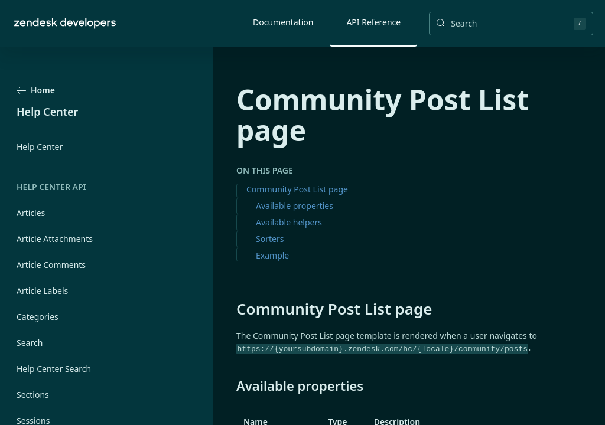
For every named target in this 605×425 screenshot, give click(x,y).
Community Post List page (297, 189)
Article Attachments (55, 238)
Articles (31, 212)
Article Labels (42, 290)
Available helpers (289, 222)
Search (30, 342)
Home (36, 90)
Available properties (294, 205)
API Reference (373, 22)
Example (272, 255)
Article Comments (51, 264)
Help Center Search (54, 368)
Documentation (283, 22)
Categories (37, 316)
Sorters (270, 238)
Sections (33, 394)
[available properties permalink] (230, 385)
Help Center (40, 146)
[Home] (65, 23)
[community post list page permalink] (230, 308)
